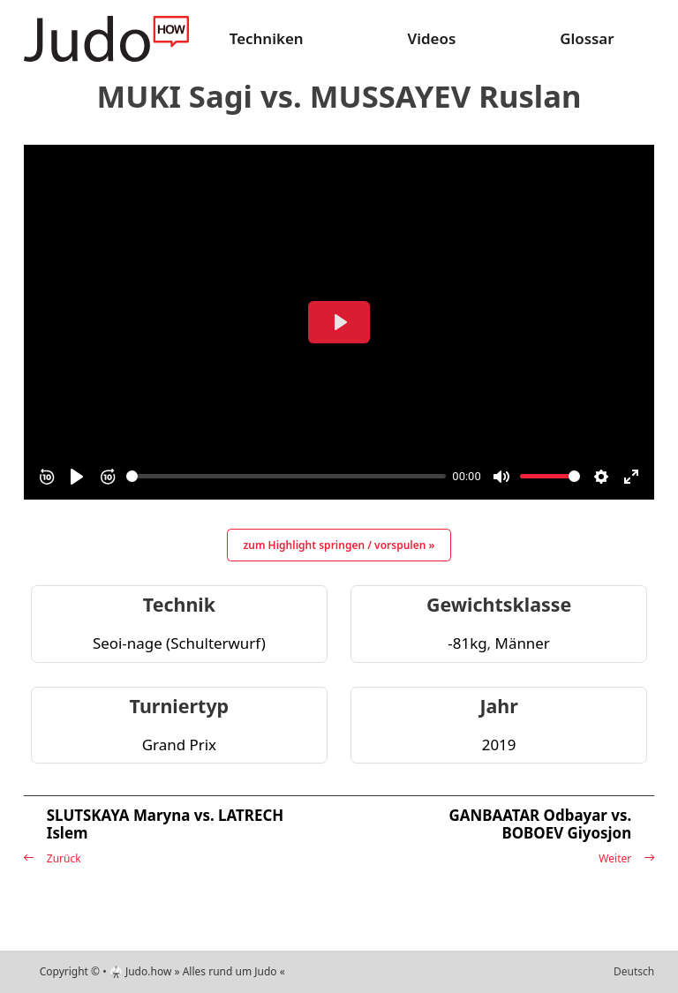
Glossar (587, 38)
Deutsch (634, 971)
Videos (431, 38)
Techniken (267, 38)
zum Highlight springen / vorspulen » (339, 545)
